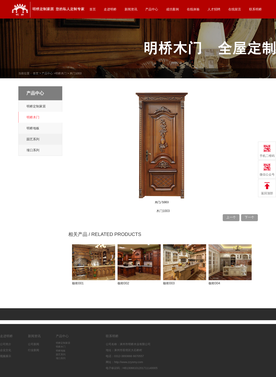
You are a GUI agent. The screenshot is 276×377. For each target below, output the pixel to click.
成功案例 (172, 9)
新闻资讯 (131, 9)
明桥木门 (60, 73)
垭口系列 (33, 150)
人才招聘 (214, 9)
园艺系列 (33, 139)
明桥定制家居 (36, 106)
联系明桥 (255, 9)
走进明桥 (110, 9)
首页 (92, 9)
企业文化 (5, 350)
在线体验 (193, 9)
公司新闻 (33, 344)
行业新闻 (33, 350)
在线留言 (234, 9)
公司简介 (5, 344)
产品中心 (151, 9)
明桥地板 (33, 128)
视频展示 (5, 356)
